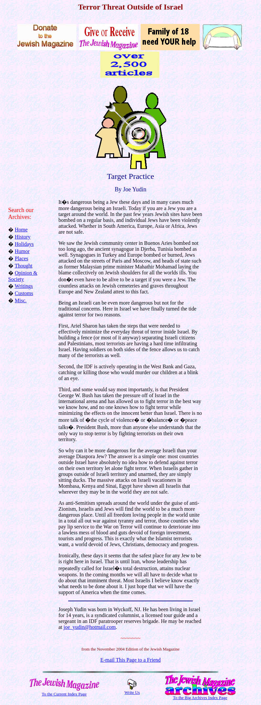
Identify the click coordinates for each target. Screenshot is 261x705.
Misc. (21, 300)
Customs (24, 293)
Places (21, 258)
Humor (22, 251)
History (22, 237)
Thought (23, 265)
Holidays (24, 244)
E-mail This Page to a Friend (130, 660)
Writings (24, 286)
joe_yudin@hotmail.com (90, 627)
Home (21, 229)
